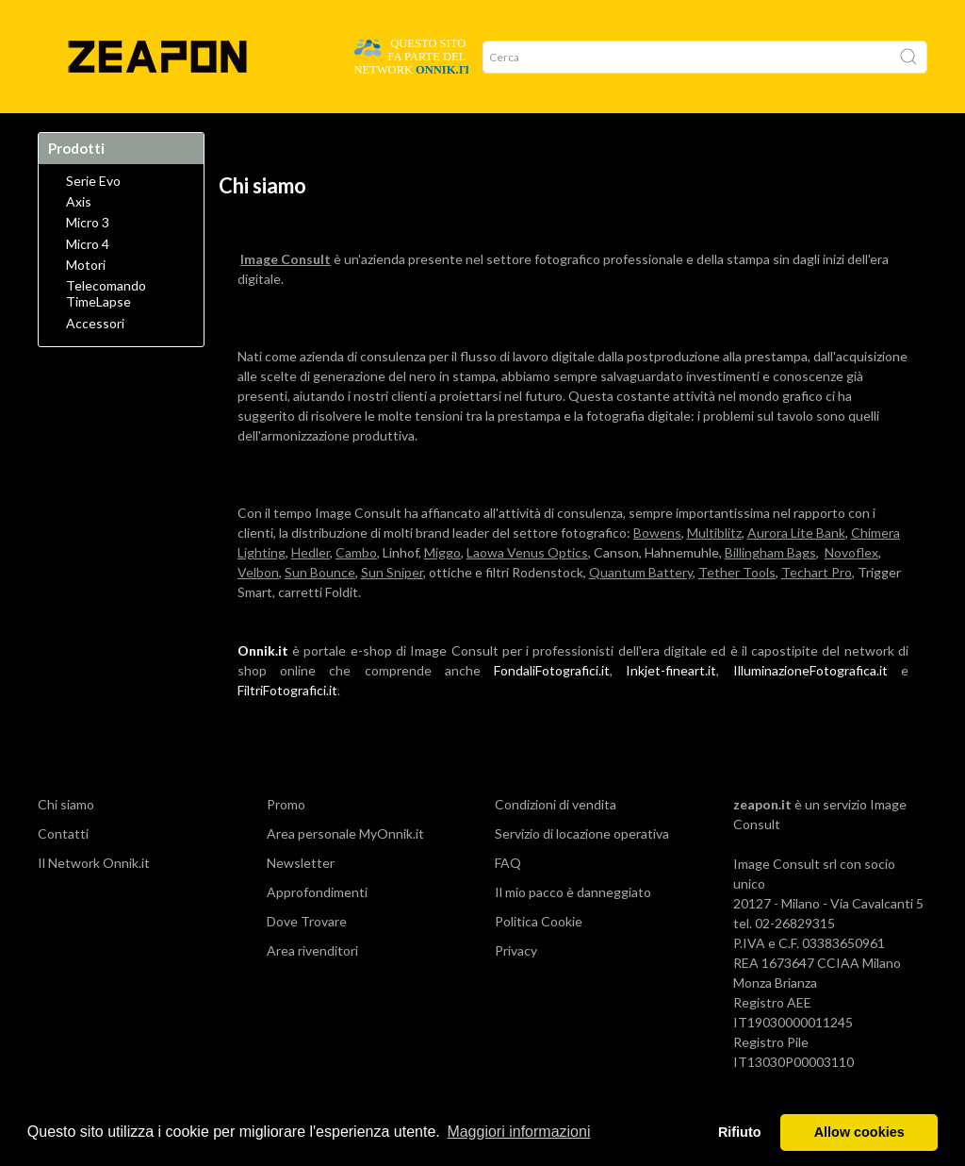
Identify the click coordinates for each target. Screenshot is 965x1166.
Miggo (442, 590)
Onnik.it (262, 688)
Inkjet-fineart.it (671, 708)
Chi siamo (66, 842)
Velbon (258, 610)
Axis (78, 239)
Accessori (95, 361)
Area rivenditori (312, 988)
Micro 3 (87, 260)
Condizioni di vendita (555, 842)
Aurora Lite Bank (796, 570)
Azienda (214, 132)
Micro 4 (87, 282)
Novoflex (851, 590)
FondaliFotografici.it (552, 708)
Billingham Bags (770, 590)
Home (62, 132)
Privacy (516, 988)
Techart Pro (816, 610)
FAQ (508, 900)
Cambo (356, 590)
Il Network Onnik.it (94, 900)
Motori (86, 302)
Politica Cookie (538, 959)
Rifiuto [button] (739, 1132)
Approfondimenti (317, 930)
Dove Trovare (134, 132)
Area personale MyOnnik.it (345, 871)
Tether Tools (737, 610)
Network (280, 132)
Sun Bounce (320, 610)
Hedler (310, 590)
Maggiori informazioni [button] (518, 1132)
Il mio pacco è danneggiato (573, 930)
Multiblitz (714, 570)
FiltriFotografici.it (287, 728)
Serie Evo (93, 218)
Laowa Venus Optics (527, 590)
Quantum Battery (641, 610)
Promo (344, 132)
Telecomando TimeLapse (106, 331)
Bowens (657, 570)
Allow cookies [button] (859, 1132)
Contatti (63, 871)
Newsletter (301, 900)
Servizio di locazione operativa (582, 871)
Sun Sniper (392, 610)
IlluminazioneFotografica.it (810, 708)
